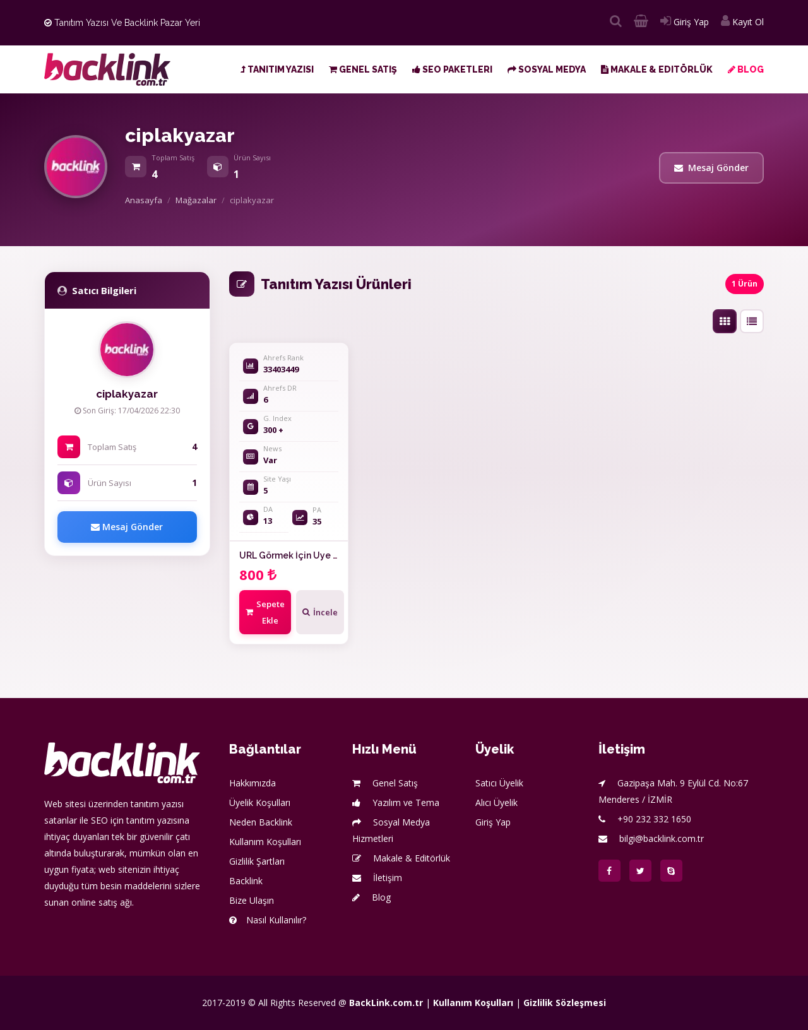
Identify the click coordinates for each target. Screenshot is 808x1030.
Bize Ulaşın (251, 900)
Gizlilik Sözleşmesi (564, 1003)
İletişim (377, 878)
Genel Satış (363, 69)
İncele (320, 612)
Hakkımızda (252, 783)
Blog (746, 69)
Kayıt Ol (742, 22)
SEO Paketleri (452, 69)
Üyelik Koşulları (259, 802)
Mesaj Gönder (711, 168)
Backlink (246, 881)
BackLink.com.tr (386, 1003)
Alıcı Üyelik (496, 802)
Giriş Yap (684, 22)
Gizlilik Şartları (257, 861)
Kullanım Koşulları (265, 842)
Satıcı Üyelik (499, 783)
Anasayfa (143, 200)
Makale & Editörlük (657, 69)
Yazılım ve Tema (395, 802)
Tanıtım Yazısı (277, 69)
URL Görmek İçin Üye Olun (296, 555)
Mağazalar (196, 200)
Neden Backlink (260, 822)
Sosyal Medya (547, 69)
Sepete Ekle (265, 612)
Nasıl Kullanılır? (267, 920)
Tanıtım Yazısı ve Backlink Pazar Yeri (122, 23)
